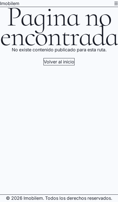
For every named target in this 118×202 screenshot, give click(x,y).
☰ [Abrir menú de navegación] (116, 3)
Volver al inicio (59, 62)
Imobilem (9, 3)
